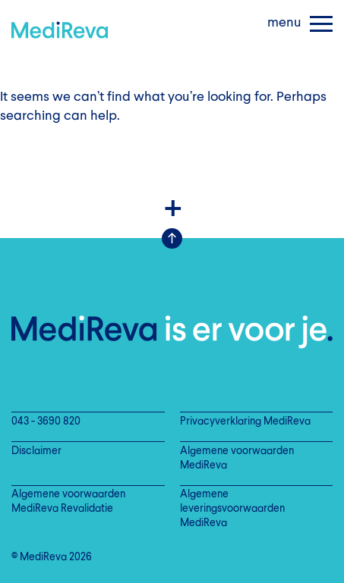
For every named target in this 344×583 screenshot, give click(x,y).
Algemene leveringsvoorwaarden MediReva (232, 509)
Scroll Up (172, 238)
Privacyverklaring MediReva (245, 422)
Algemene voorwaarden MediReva (237, 459)
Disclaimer (36, 451)
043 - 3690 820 (45, 422)
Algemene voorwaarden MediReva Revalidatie (68, 502)
